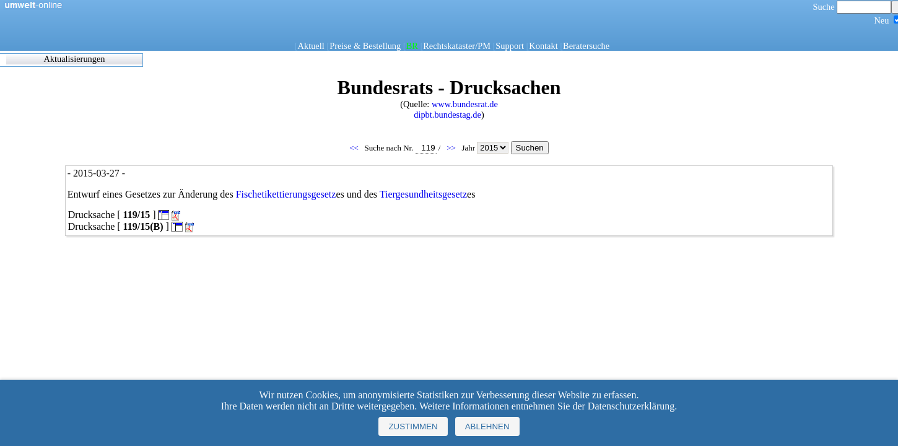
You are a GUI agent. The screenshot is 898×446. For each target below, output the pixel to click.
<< (354, 147)
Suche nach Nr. (401, 147)
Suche (852, 7)
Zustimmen (412, 426)
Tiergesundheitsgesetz (423, 194)
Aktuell (311, 46)
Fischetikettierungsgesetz (286, 194)
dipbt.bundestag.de (447, 115)
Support (509, 46)
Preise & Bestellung (365, 46)
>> (452, 147)
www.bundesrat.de (465, 104)
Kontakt (543, 46)
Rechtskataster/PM (456, 46)
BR (412, 46)
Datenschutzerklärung (631, 406)
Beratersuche (586, 46)
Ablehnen (487, 426)
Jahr (485, 147)
